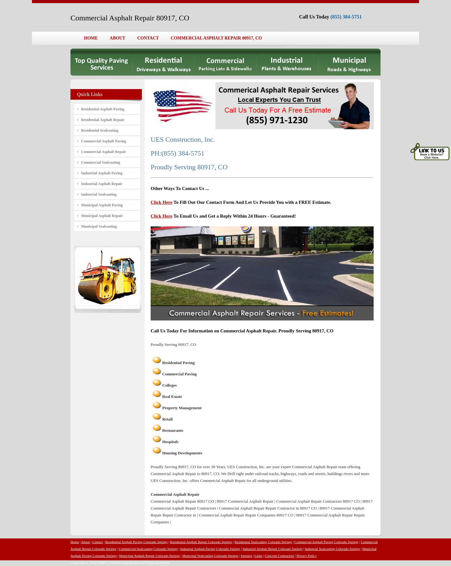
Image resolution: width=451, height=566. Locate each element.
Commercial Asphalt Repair (103, 152)
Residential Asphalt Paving (102, 109)
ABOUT (117, 38)
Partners (246, 556)
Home (74, 542)
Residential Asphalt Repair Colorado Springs (201, 542)
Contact (97, 542)
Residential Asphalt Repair (102, 120)
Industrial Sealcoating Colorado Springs (332, 549)
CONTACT (148, 38)
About (85, 542)
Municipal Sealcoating (99, 226)
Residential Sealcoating (99, 130)
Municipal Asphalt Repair (102, 216)
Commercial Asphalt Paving (103, 141)
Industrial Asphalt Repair (101, 184)
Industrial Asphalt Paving (101, 173)
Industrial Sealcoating (99, 194)
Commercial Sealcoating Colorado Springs (148, 549)
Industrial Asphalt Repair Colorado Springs (273, 549)
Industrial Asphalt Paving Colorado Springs (210, 549)
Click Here (161, 202)
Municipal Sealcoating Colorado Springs (210, 556)
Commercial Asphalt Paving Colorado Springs (326, 542)
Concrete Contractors (279, 556)
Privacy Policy (307, 556)
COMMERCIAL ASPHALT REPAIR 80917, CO (216, 38)
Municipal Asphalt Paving (102, 205)
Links (258, 556)
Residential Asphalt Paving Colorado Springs (136, 542)
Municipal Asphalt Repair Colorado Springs (149, 556)
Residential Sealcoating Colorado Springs (263, 542)
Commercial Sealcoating (100, 162)
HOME (91, 38)
